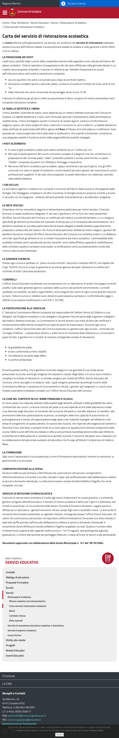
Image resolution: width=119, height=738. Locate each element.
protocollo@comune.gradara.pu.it (27, 716)
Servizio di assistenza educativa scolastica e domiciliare (36, 625)
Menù (12, 611)
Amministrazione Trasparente (19, 724)
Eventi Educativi (15, 656)
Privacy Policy (96, 731)
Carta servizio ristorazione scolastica (24, 27)
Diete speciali (16, 620)
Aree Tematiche (19, 23)
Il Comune (8, 676)
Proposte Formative (17, 582)
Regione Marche (11, 3)
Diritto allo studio (16, 640)
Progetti (10, 645)
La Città (7, 683)
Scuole (9, 588)
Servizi (54, 23)
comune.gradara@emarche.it (24, 720)
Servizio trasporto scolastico (22, 630)
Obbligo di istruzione (17, 577)
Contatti (10, 572)
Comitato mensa (17, 615)
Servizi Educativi (40, 23)
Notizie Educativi (15, 650)
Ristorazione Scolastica (73, 23)
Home (5, 23)
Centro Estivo (14, 635)
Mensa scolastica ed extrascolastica (27, 601)
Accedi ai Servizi (73, 3)
